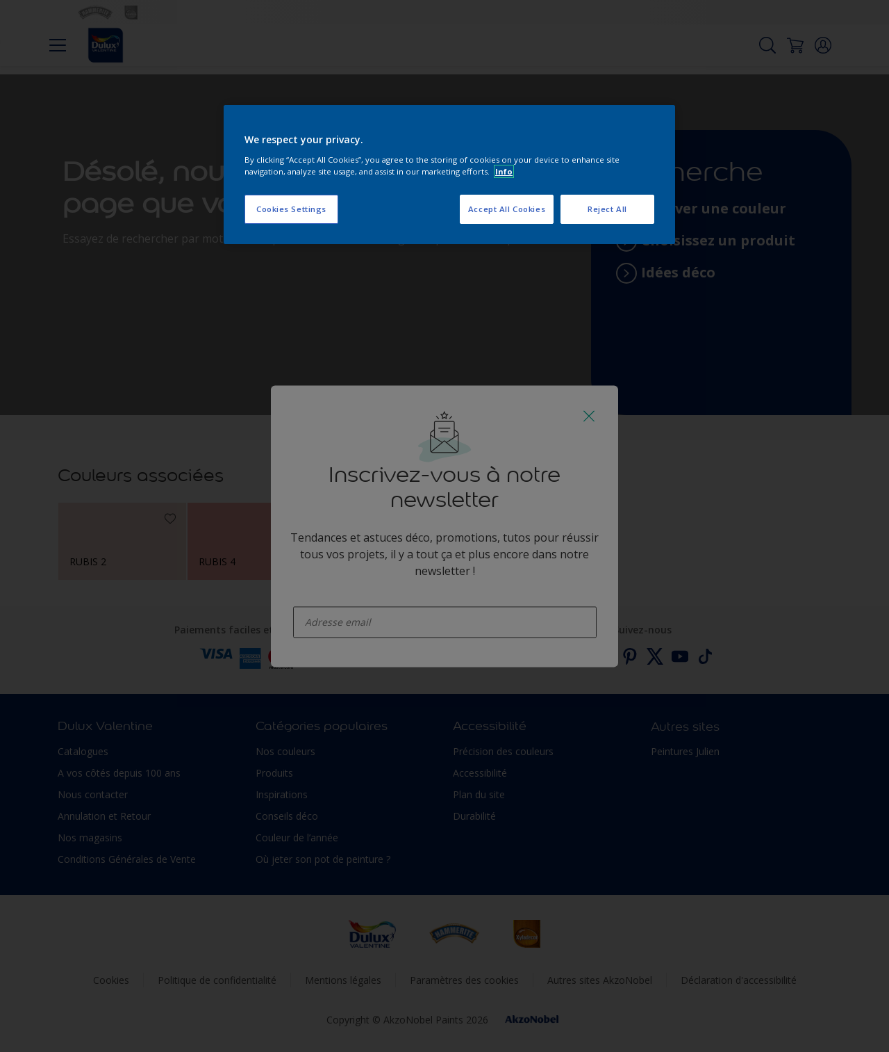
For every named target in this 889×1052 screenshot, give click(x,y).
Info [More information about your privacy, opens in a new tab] (504, 171)
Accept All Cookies (506, 209)
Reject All (607, 209)
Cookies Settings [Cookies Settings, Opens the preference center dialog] (291, 209)
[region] (449, 174)
